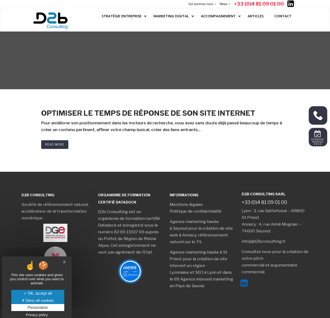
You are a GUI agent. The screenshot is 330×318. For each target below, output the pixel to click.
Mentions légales (186, 204)
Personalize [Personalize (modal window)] (38, 307)
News (223, 4)
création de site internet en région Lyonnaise (198, 265)
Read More (54, 144)
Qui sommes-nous (200, 4)
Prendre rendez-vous (318, 142)
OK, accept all (38, 293)
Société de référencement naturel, (55, 204)
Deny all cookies (38, 301)
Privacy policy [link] (37, 315)
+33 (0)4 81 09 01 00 (259, 4)
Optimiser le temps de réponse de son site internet (148, 113)
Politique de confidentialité (195, 211)
